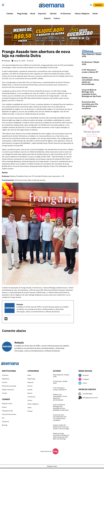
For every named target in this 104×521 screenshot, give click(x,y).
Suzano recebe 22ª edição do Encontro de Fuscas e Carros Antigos (61, 427)
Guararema (5, 421)
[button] (7, 5)
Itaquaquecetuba (7, 411)
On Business (65, 13)
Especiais (42, 13)
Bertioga (4, 425)
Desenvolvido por (46, 451)
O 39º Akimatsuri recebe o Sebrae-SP (90, 71)
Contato (4, 393)
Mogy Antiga (22, 13)
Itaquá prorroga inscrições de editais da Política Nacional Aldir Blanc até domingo (61, 436)
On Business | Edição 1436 (90, 63)
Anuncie (4, 382)
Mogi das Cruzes (7, 403)
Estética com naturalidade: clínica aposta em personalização (90, 80)
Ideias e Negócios (82, 13)
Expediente (5, 379)
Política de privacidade (9, 386)
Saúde (95, 13)
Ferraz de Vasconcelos (9, 414)
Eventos (30, 386)
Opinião (53, 13)
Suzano (4, 407)
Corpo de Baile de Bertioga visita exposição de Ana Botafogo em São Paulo (91, 93)
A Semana (5, 375)
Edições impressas (8, 389)
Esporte (47, 18)
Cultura (57, 18)
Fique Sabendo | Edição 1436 (91, 55)
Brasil (32, 13)
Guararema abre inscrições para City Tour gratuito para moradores (90, 105)
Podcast (29, 411)
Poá (3, 418)
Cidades (9, 13)
